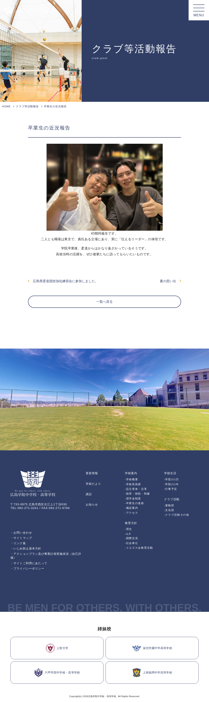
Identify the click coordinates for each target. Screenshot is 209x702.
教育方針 (131, 523)
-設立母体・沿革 (136, 488)
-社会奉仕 (131, 543)
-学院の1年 (171, 484)
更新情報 (92, 473)
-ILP (128, 533)
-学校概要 (131, 479)
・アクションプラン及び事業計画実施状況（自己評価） (45, 555)
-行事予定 (170, 488)
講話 (89, 494)
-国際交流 (131, 538)
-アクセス (131, 512)
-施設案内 (131, 507)
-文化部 (169, 510)
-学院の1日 (171, 479)
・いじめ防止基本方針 (25, 548)
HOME (6, 106)
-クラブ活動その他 (176, 514)
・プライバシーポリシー (27, 568)
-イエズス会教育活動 (139, 547)
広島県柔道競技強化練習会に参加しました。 (63, 281)
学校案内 (131, 473)
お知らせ (92, 504)
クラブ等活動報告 (27, 106)
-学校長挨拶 (133, 484)
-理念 (128, 529)
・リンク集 (18, 543)
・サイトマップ (21, 538)
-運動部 (169, 505)
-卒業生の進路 (134, 503)
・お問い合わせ (21, 532)
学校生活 (170, 473)
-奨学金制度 (133, 498)
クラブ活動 (171, 499)
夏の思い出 (170, 281)
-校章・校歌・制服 (137, 493)
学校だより (93, 483)
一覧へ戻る (104, 301)
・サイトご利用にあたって (28, 563)
